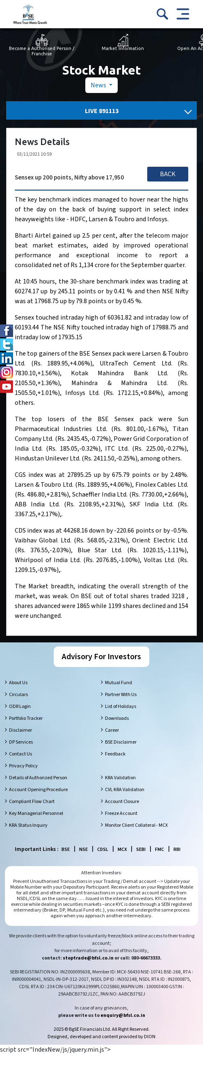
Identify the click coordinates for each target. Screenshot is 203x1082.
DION (149, 1036)
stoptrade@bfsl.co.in (88, 958)
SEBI (141, 849)
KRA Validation (120, 777)
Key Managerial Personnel (36, 813)
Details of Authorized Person (38, 777)
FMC (159, 849)
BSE (66, 849)
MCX (122, 849)
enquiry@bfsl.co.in (122, 1015)
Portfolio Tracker (26, 718)
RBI (176, 849)
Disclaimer (20, 730)
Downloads (117, 718)
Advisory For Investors (101, 656)
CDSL (102, 849)
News (99, 85)
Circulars (18, 694)
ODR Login (20, 706)
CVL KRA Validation (124, 789)
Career (112, 730)
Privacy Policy (23, 765)
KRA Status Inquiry (28, 825)
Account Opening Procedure (38, 789)
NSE (83, 849)
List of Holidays (120, 706)
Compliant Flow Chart (32, 801)
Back (168, 174)
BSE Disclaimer (121, 742)
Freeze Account (121, 813)
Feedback (115, 754)
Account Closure (122, 801)
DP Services (21, 742)
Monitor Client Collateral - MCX (136, 825)
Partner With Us (121, 694)
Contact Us (20, 754)
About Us (18, 682)
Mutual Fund (118, 682)
